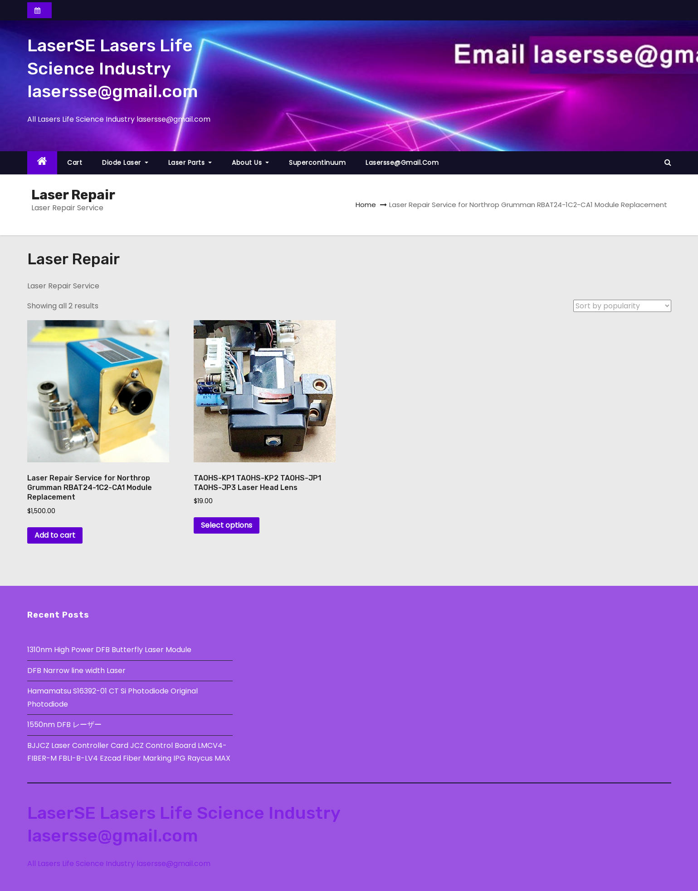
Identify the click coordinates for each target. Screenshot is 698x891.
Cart (74, 162)
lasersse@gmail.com (402, 162)
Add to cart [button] (54, 535)
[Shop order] (622, 306)
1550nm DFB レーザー (65, 724)
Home (366, 204)
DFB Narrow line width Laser (76, 670)
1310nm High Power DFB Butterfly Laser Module (109, 649)
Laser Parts (190, 162)
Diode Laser (125, 162)
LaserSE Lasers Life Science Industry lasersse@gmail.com (112, 68)
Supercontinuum (317, 162)
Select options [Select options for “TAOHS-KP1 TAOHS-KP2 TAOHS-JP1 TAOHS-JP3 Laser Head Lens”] (226, 525)
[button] (667, 162)
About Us (250, 162)
